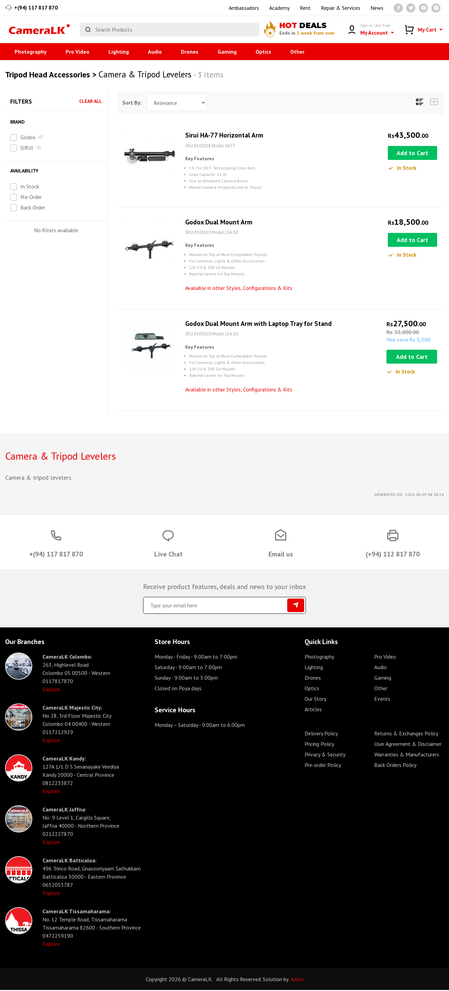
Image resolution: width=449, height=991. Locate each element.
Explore (51, 690)
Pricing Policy (319, 744)
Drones (189, 51)
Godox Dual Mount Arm (219, 222)
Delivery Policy (321, 734)
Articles (313, 710)
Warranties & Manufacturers (406, 755)
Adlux (297, 980)
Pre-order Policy (323, 766)
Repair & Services (340, 7)
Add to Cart (412, 153)
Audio (155, 51)
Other (297, 51)
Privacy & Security (325, 755)
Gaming (227, 51)
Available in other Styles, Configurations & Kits (238, 288)
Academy (279, 7)
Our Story (315, 699)
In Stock (29, 186)
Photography (31, 51)
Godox (27, 137)
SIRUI (26, 147)
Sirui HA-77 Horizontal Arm (224, 135)
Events (382, 699)
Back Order (32, 207)
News (376, 7)
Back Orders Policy (395, 766)
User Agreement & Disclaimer (408, 744)
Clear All (90, 101)
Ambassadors (244, 7)
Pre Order (31, 197)
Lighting (118, 51)
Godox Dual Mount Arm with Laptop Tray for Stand (260, 324)
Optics (263, 51)
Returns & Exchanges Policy (406, 734)
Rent (305, 7)
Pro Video (77, 51)
